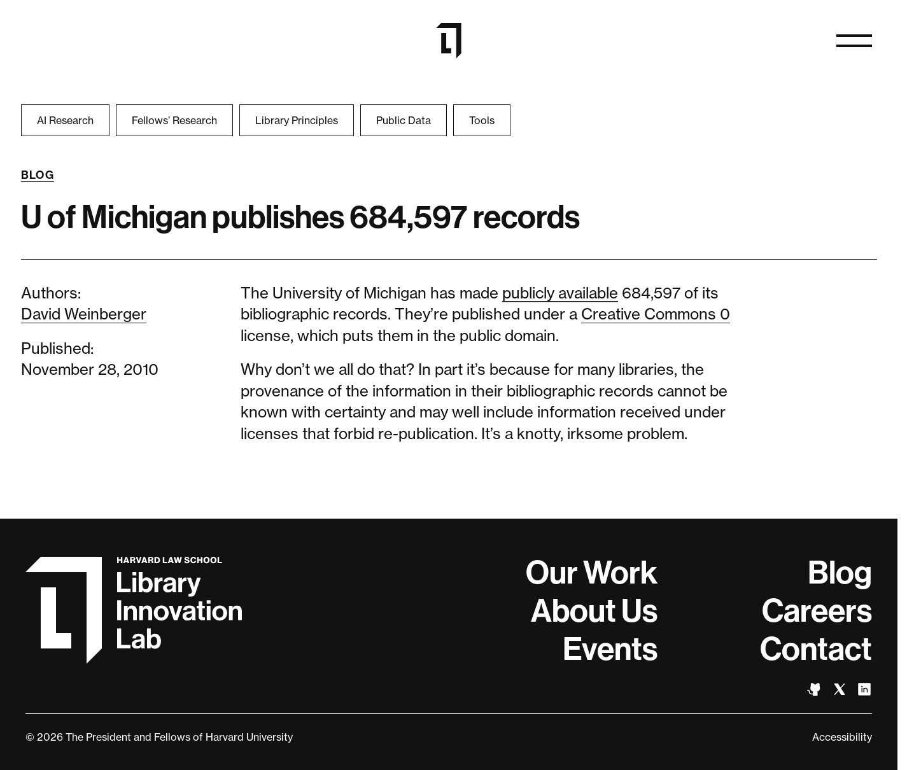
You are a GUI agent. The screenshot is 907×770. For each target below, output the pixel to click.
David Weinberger (83, 314)
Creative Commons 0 (655, 314)
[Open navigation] (854, 41)
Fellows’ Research (174, 120)
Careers (817, 611)
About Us (594, 611)
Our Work (591, 573)
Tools (482, 120)
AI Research (65, 120)
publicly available (560, 293)
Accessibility (842, 737)
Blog (38, 175)
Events (610, 649)
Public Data (403, 120)
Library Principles (296, 120)
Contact (816, 649)
